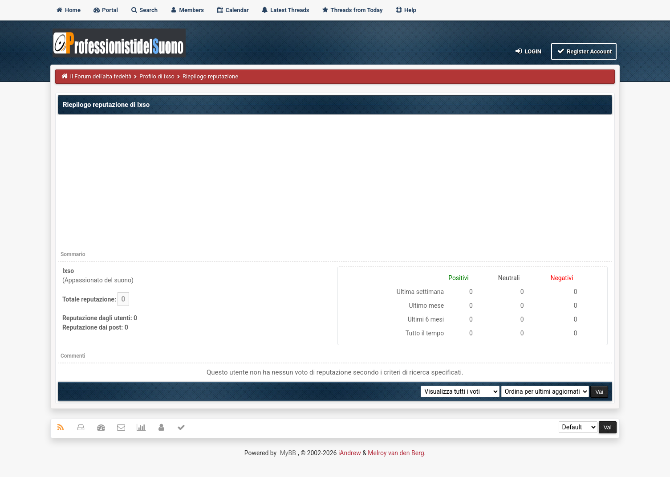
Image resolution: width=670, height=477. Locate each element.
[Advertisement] (335, 184)
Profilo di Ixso (157, 76)
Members (187, 10)
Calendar (232, 10)
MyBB (288, 453)
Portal (105, 10)
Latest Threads (285, 10)
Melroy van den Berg (396, 453)
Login (527, 51)
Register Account (584, 51)
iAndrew (349, 453)
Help (405, 10)
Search (144, 10)
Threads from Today (352, 10)
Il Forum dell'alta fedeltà (100, 76)
